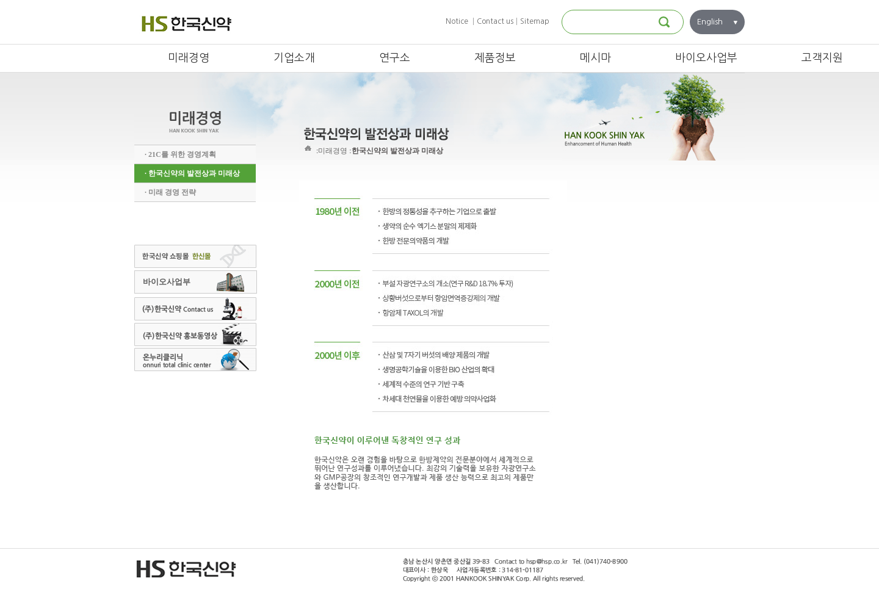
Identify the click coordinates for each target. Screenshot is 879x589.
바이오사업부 (706, 57)
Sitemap (534, 21)
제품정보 (495, 57)
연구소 (394, 57)
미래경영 (188, 57)
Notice (457, 21)
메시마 (595, 57)
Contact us (495, 21)
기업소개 (294, 57)
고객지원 (822, 57)
